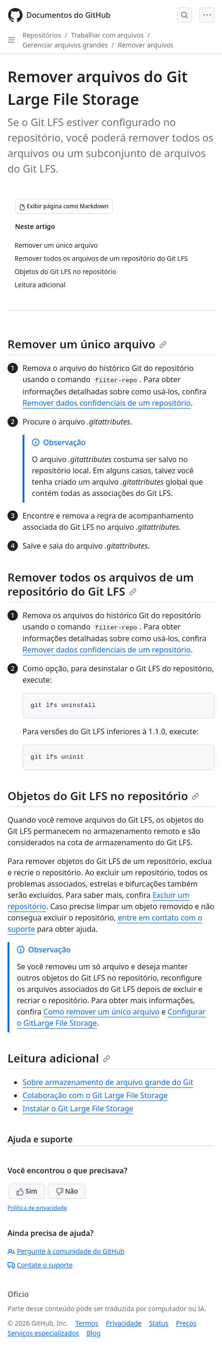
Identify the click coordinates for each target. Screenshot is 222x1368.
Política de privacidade (37, 1208)
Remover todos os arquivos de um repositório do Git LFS (101, 584)
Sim (26, 1191)
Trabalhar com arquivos (107, 35)
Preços (186, 1323)
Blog (93, 1333)
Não (67, 1191)
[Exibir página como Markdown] (64, 206)
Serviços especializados (43, 1333)
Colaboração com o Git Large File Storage (95, 1095)
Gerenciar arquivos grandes (65, 44)
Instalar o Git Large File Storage (78, 1108)
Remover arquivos (146, 44)
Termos (87, 1323)
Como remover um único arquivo (101, 1011)
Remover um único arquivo (87, 344)
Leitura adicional (59, 1058)
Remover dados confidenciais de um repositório (107, 403)
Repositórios (42, 35)
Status (158, 1323)
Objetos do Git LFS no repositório (103, 795)
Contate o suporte (40, 1264)
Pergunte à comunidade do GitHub (66, 1251)
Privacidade (124, 1323)
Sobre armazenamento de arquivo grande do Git (108, 1082)
